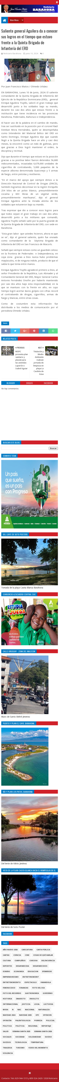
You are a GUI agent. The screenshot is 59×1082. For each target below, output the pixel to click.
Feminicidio (9, 988)
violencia (8, 1053)
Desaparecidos (40, 966)
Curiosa (33, 961)
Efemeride (47, 972)
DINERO (6, 972)
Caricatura (27, 950)
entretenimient (30, 977)
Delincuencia (48, 961)
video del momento (38, 1048)
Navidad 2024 (9, 1015)
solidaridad (34, 1037)
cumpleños (20, 961)
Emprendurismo (11, 977)
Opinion (47, 1015)
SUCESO (48, 1037)
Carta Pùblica (43, 950)
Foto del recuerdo (12, 993)
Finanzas (23, 988)
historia (7, 999)
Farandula (46, 982)
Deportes (7, 966)
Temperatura (37, 1042)
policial (50, 1021)
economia (19, 972)
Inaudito (20, 999)
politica (7, 1026)
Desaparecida (22, 966)
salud (5, 1031)
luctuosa (48, 1004)
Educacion (33, 972)
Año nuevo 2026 (10, 950)
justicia (26, 1004)
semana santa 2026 (43, 1031)
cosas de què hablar (43, 955)
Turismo (20, 1048)
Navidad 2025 (25, 1015)
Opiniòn (7, 1021)
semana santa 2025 (21, 1031)
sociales (7, 1037)
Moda (5, 1010)
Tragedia (7, 1048)
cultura (7, 961)
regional (33, 1026)
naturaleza (44, 1010)
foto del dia (38, 988)
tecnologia (21, 1042)
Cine (27, 955)
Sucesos (7, 1042)
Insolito (34, 999)
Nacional (29, 1010)
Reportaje (46, 1026)
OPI (37, 1015)
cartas (6, 955)
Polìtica (20, 1026)
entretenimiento (12, 982)
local (37, 1004)
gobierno (48, 993)
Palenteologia (22, 1021)
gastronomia (32, 993)
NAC (19, 1010)
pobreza (38, 1021)
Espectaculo (31, 982)
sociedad (20, 1037)
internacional (10, 1004)
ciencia (17, 955)
